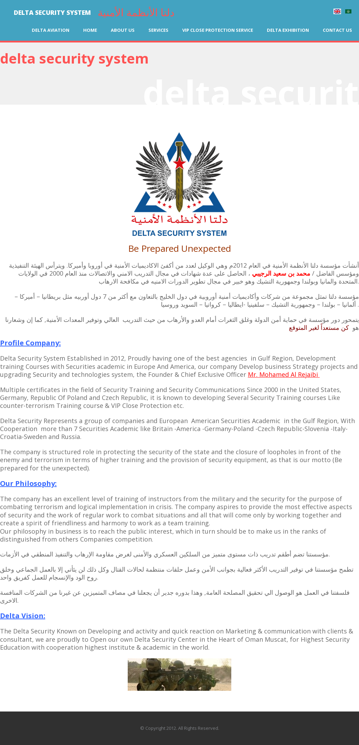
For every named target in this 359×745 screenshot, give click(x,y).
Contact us (337, 30)
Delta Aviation (50, 30)
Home (90, 30)
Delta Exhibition (288, 30)
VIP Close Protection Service (217, 30)
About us (123, 30)
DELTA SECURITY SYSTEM (52, 12)
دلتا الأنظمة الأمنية (136, 12)
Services (158, 30)
